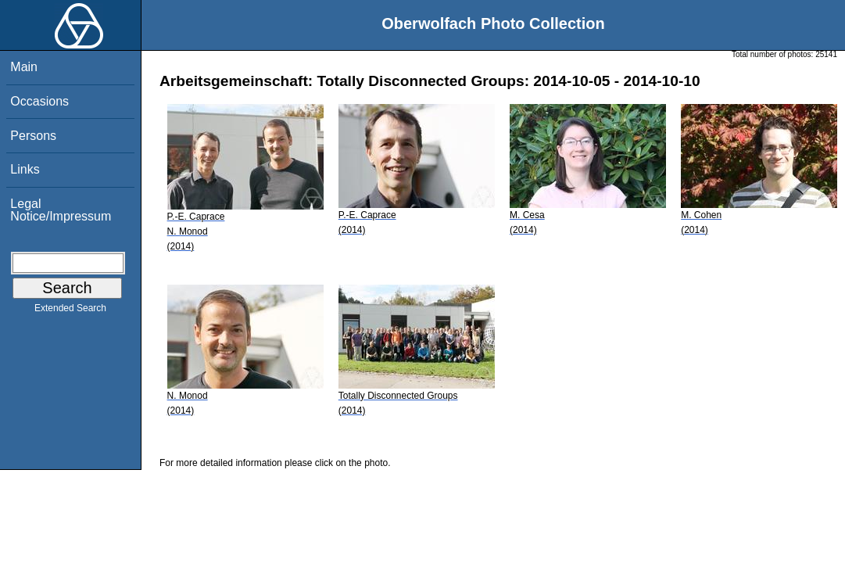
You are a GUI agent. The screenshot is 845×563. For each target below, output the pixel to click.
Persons (33, 135)
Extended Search (70, 311)
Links (24, 169)
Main (24, 67)
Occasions (39, 101)
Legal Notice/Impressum (60, 210)
